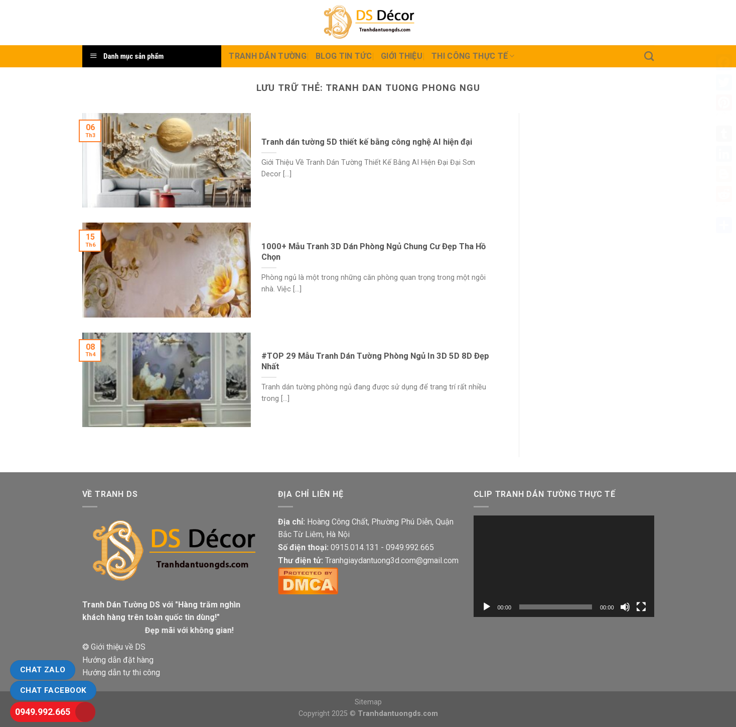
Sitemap (368, 702)
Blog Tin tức (344, 56)
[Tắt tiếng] (625, 607)
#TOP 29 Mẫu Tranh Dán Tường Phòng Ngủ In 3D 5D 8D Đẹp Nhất (375, 361)
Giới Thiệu (401, 56)
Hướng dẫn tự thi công (121, 672)
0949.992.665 (42, 711)
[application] (564, 566)
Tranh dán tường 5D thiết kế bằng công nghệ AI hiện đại (366, 142)
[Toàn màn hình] (641, 607)
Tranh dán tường (268, 56)
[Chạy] (487, 607)
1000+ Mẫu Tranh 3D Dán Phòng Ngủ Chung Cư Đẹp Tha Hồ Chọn (373, 252)
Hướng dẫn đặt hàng (118, 660)
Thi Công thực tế (473, 56)
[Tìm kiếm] (649, 56)
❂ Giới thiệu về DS (113, 647)
